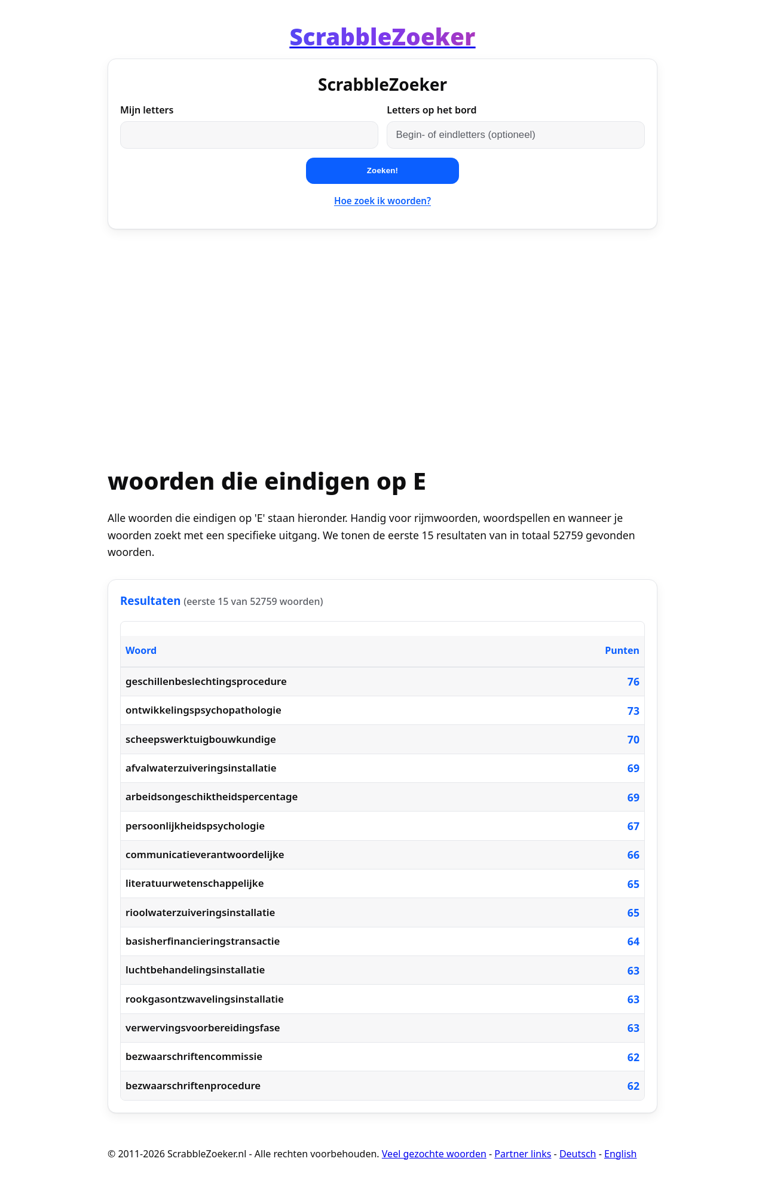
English (620, 1153)
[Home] (382, 36)
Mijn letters (146, 109)
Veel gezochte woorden (434, 1153)
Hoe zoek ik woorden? (382, 201)
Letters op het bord (431, 109)
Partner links (522, 1153)
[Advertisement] (382, 333)
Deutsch (577, 1153)
